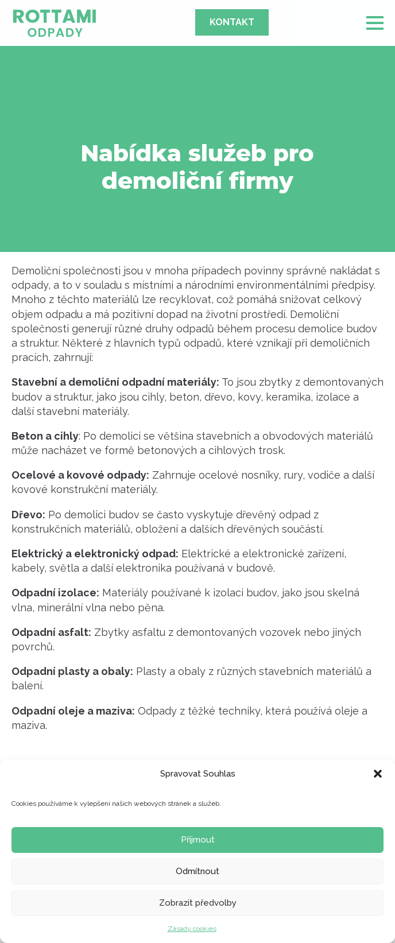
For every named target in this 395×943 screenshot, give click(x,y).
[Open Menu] (375, 23)
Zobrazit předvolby (198, 903)
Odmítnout (197, 871)
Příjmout (198, 840)
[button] (378, 773)
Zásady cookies (192, 929)
